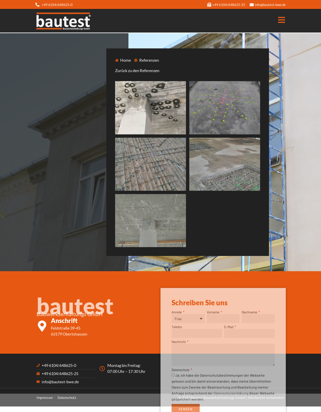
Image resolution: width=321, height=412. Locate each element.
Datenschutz (181, 405)
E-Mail (229, 362)
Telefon (177, 362)
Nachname (250, 347)
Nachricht (179, 377)
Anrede (177, 347)
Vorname (213, 347)
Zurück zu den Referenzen (137, 70)
